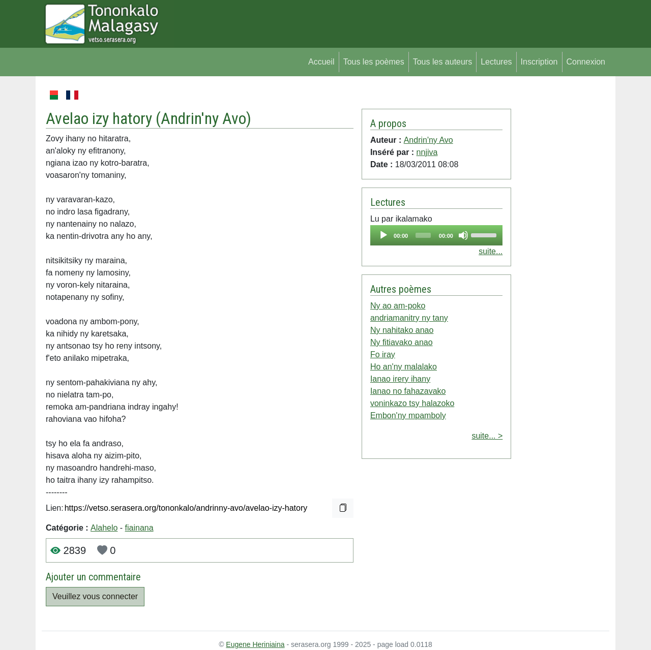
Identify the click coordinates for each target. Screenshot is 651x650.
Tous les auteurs (442, 61)
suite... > (486, 435)
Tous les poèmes (373, 61)
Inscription (539, 61)
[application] (436, 235)
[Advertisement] (560, 240)
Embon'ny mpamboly (408, 415)
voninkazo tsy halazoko (412, 403)
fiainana (139, 527)
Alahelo (104, 527)
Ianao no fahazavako (408, 391)
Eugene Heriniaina (255, 644)
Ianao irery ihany (400, 379)
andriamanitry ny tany (409, 318)
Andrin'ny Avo (203, 118)
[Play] (383, 235)
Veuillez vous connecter (95, 596)
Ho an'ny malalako (403, 366)
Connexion (586, 61)
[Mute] (463, 235)
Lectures (496, 61)
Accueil (321, 61)
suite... (490, 251)
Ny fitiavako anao (401, 342)
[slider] (423, 235)
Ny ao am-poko (398, 305)
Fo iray (382, 354)
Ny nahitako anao (402, 330)
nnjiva (427, 152)
